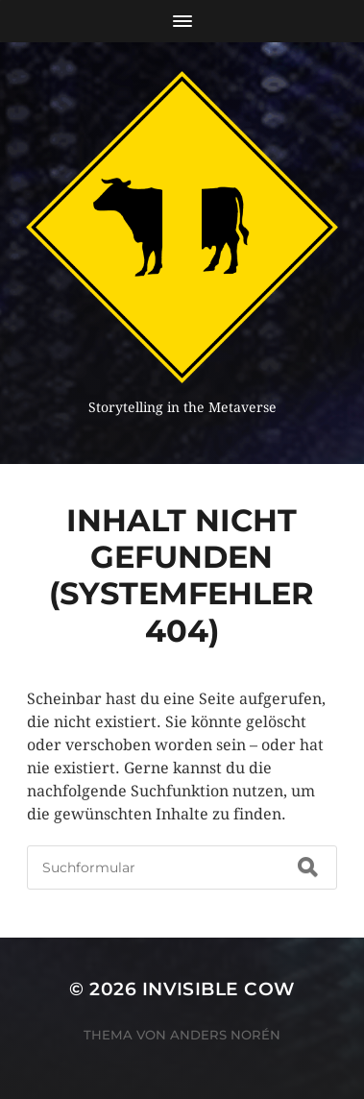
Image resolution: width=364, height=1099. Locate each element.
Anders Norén (225, 1034)
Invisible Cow (218, 989)
